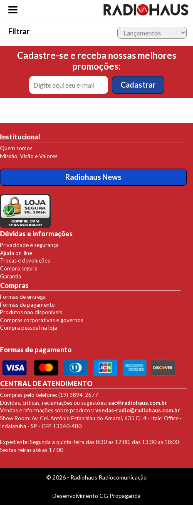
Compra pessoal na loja (28, 327)
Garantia (10, 276)
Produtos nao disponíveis (31, 312)
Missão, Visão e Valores (28, 156)
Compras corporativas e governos (41, 320)
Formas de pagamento (27, 304)
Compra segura (18, 268)
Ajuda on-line (16, 253)
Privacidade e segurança (29, 245)
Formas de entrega (23, 296)
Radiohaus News (93, 177)
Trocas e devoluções (25, 260)
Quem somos (16, 148)
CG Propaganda (120, 495)
